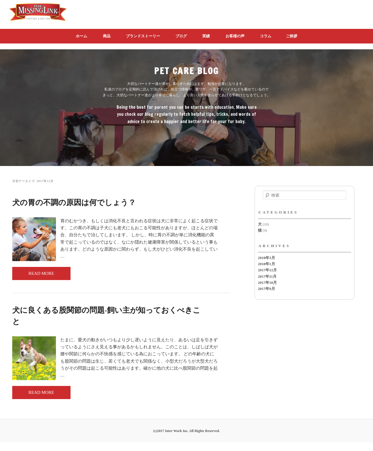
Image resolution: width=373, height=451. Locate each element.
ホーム (81, 36)
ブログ (181, 36)
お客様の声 (235, 36)
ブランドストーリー (143, 36)
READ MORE (41, 273)
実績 (206, 36)
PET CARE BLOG (186, 70)
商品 (106, 36)
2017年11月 (267, 276)
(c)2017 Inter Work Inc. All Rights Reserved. (186, 431)
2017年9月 (266, 288)
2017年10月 (267, 282)
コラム (265, 36)
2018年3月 (266, 258)
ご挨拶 (291, 36)
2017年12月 (267, 270)
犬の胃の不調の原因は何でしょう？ (74, 202)
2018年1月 (266, 264)
